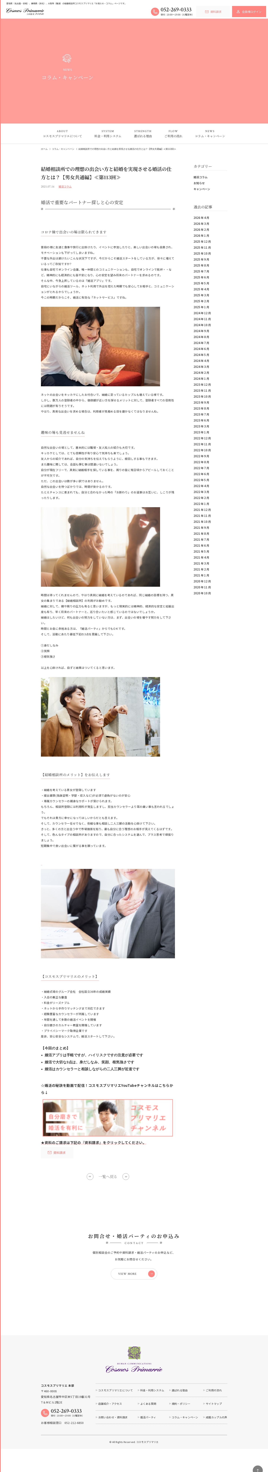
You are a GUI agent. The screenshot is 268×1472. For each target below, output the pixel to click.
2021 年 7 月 (201, 539)
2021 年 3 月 (201, 563)
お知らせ (199, 183)
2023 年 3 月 (201, 426)
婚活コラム (201, 177)
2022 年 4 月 (201, 486)
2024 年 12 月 (202, 313)
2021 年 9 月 (201, 528)
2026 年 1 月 (201, 235)
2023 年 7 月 (201, 414)
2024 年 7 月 (201, 343)
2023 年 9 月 (201, 402)
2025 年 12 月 (202, 241)
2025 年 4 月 (201, 289)
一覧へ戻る (108, 1176)
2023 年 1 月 (201, 432)
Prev (90, 1176)
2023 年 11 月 (202, 390)
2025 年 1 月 (201, 307)
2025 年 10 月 (202, 253)
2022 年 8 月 (201, 462)
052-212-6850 (74, 1423)
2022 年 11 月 (202, 444)
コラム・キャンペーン (63, 149)
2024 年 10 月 (202, 325)
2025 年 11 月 (202, 247)
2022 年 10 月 (202, 450)
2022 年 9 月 (201, 456)
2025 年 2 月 (201, 301)
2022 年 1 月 (201, 504)
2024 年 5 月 (201, 355)
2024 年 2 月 (201, 373)
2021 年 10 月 (202, 522)
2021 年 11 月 (202, 516)
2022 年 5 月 (201, 480)
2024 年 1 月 (201, 379)
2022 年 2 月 (201, 498)
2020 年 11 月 (202, 587)
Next (125, 1176)
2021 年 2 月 (201, 569)
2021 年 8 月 (201, 533)
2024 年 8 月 (201, 337)
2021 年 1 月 (201, 575)
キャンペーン (202, 189)
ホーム (44, 149)
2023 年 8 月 (201, 408)
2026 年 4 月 (201, 218)
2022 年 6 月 (201, 474)
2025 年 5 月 (201, 283)
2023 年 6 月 (201, 420)
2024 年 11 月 (202, 319)
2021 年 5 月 (201, 551)
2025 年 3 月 (201, 295)
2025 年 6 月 (201, 277)
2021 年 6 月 (201, 545)
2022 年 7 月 (201, 468)
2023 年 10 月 (202, 396)
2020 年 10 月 (202, 593)
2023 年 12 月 (202, 384)
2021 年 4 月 (201, 557)
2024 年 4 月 (201, 361)
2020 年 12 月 (202, 581)
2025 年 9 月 (201, 259)
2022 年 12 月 (202, 438)
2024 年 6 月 (201, 349)
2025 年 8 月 (201, 265)
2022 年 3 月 (201, 492)
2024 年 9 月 (201, 331)
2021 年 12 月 (202, 510)
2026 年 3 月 (201, 224)
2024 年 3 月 (201, 367)
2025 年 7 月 (201, 271)
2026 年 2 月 (201, 230)
